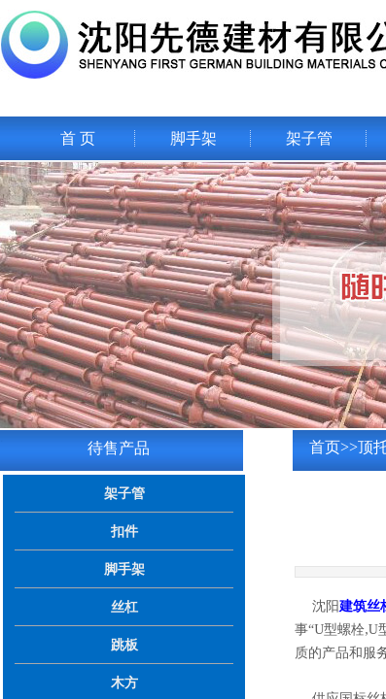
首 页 (77, 138)
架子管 (309, 138)
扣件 (124, 531)
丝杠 (124, 607)
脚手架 (193, 138)
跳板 (124, 644)
